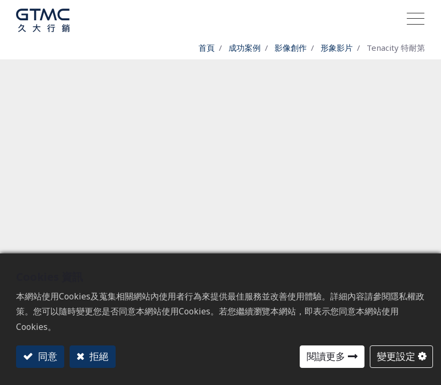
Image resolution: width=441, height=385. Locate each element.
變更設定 (396, 356)
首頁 (207, 47)
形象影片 (337, 47)
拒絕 (98, 356)
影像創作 (291, 47)
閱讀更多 (326, 356)
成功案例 (245, 47)
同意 (46, 356)
